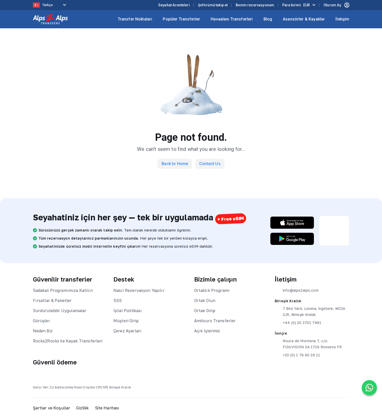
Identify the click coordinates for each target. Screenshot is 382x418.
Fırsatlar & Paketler (52, 300)
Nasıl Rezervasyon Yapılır (139, 290)
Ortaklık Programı (212, 290)
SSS (117, 300)
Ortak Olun (205, 300)
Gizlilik (82, 407)
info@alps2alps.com (296, 290)
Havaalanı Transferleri (232, 19)
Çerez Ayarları (127, 330)
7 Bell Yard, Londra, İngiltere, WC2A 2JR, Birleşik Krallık (310, 311)
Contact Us (209, 163)
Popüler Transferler (181, 19)
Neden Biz (43, 330)
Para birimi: (296, 5)
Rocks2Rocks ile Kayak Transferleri (68, 340)
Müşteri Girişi (125, 320)
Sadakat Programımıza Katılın (63, 290)
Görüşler (41, 320)
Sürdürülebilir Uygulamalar (60, 310)
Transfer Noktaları (135, 19)
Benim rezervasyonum (255, 5)
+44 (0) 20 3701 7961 (298, 323)
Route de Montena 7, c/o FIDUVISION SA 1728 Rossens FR (308, 343)
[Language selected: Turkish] (50, 5)
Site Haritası (107, 407)
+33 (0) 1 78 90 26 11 (297, 355)
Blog (268, 19)
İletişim (342, 19)
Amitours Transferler (215, 320)
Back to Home (175, 163)
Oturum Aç (336, 5)
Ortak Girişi (204, 310)
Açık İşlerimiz (207, 330)
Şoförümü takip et (213, 5)
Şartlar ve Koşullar (51, 407)
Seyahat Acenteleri (174, 5)
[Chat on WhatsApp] (369, 387)
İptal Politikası (127, 310)
